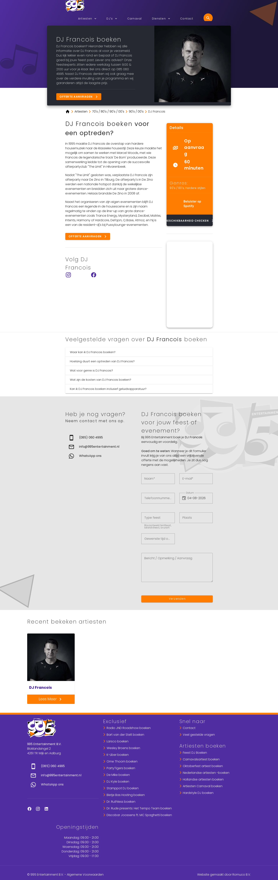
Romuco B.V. (241, 874)
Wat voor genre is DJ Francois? (91, 370)
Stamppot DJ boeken (123, 788)
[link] (101, 437)
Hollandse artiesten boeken (203, 779)
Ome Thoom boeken (122, 761)
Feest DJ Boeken (195, 752)
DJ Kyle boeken (118, 781)
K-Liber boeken (118, 755)
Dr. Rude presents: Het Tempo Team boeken (139, 808)
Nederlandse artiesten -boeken (206, 773)
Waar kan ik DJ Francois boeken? (92, 352)
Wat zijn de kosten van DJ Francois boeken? (100, 380)
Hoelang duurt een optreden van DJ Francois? (102, 361)
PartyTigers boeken (121, 768)
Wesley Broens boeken (123, 748)
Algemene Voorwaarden (85, 874)
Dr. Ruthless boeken (121, 801)
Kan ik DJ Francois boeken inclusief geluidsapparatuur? (108, 389)
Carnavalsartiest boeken (201, 759)
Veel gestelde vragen (199, 734)
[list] (190, 155)
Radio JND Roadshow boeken (129, 728)
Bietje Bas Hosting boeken (126, 795)
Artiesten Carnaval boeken (202, 786)
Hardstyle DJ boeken (198, 793)
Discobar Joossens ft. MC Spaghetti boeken (139, 815)
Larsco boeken (117, 741)
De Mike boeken (118, 775)
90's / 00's (177, 188)
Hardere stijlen (195, 188)
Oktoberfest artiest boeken (203, 766)
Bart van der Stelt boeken (125, 734)
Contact (189, 728)
